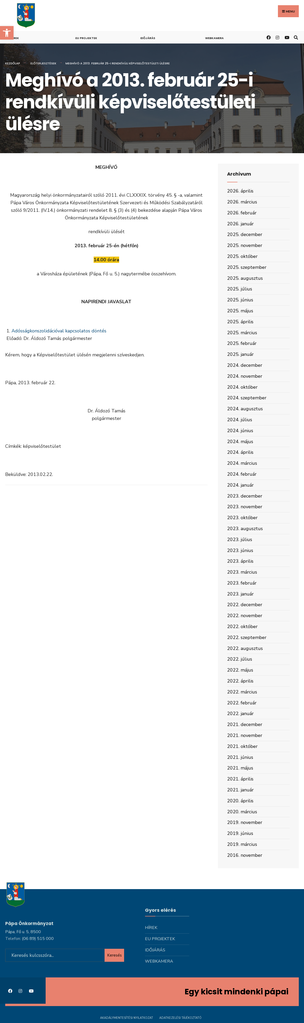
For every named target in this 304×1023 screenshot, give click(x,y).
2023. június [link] (240, 550)
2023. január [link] (240, 594)
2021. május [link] (240, 768)
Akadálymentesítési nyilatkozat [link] (126, 1017)
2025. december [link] (244, 234)
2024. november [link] (244, 376)
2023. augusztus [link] (245, 528)
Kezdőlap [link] (12, 63)
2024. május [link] (240, 441)
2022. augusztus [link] (245, 648)
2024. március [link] (242, 463)
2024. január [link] (240, 485)
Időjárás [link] (147, 38)
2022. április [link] (240, 681)
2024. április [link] (240, 452)
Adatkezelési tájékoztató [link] (180, 1017)
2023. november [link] (244, 507)
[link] (7, 33)
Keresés (114, 954)
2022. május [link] (240, 670)
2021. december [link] (244, 724)
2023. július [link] (239, 539)
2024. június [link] (240, 430)
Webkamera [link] (214, 38)
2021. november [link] (244, 735)
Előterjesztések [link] (43, 63)
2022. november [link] (244, 615)
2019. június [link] (240, 833)
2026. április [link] (240, 191)
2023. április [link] (240, 561)
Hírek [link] (14, 38)
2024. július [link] (239, 420)
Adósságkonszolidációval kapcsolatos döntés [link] (58, 331)
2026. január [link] (240, 224)
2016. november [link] (244, 855)
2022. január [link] (240, 713)
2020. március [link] (242, 812)
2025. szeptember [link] (246, 267)
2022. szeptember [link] (246, 637)
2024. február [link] (242, 474)
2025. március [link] (242, 333)
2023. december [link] (244, 496)
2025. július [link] (239, 289)
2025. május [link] (240, 311)
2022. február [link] (242, 703)
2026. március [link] (242, 202)
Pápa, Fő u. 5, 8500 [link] (23, 931)
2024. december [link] (244, 365)
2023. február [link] (242, 583)
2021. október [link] (242, 746)
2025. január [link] (240, 354)
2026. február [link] (242, 213)
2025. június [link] (240, 300)
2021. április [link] (240, 779)
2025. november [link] (244, 245)
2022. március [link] (242, 692)
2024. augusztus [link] (245, 409)
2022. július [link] (239, 659)
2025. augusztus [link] (245, 278)
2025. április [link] (240, 322)
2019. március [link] (242, 844)
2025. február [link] (242, 343)
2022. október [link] (242, 626)
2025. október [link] (242, 256)
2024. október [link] (242, 387)
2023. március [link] (242, 572)
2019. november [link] (244, 822)
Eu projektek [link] (86, 38)
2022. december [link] (244, 605)
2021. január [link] (240, 790)
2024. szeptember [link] (246, 398)
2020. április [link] (240, 801)
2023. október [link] (242, 517)
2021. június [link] (240, 757)
